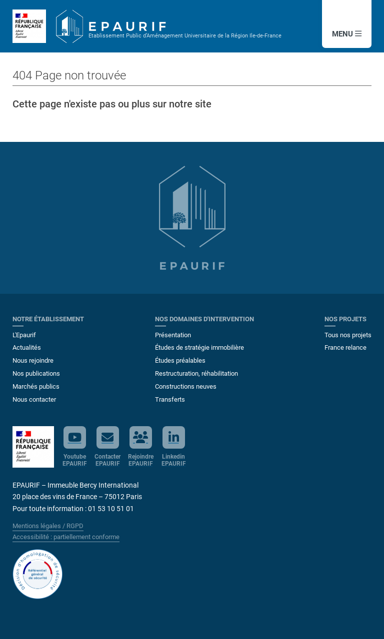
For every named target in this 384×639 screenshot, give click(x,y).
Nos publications (36, 373)
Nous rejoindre (33, 360)
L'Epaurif (24, 335)
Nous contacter (34, 399)
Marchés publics (36, 386)
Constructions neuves (185, 386)
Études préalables (180, 360)
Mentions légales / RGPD (48, 526)
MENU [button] (347, 33)
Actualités (26, 347)
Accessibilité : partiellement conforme (66, 537)
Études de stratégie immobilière (199, 347)
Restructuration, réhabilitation (196, 373)
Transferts (170, 399)
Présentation (173, 335)
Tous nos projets (348, 335)
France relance (345, 347)
